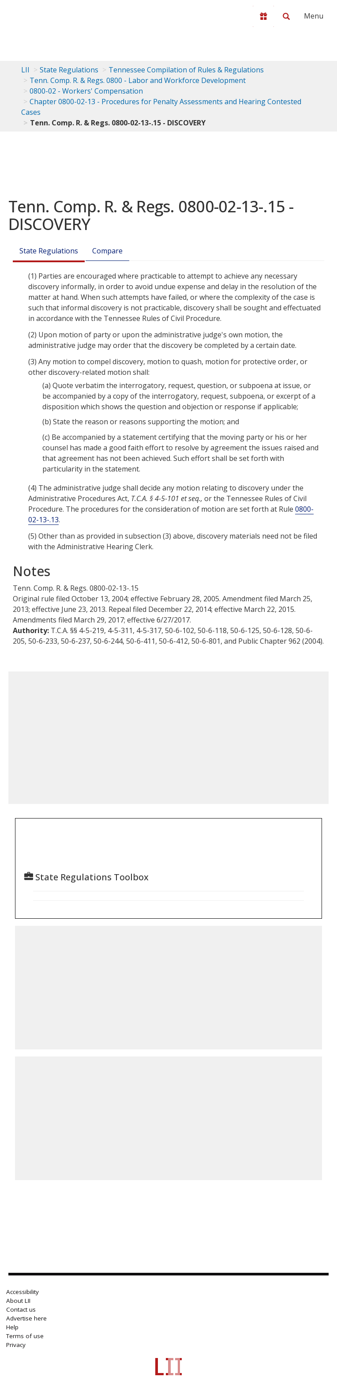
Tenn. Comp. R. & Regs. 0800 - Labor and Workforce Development (138, 80)
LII (25, 70)
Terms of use (25, 1336)
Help (12, 1327)
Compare (107, 251)
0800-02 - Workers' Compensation (86, 91)
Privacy (16, 1345)
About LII (18, 1301)
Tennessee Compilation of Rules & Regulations (186, 70)
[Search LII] (286, 16)
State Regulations (69, 70)
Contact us (21, 1309)
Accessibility (22, 1292)
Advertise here (26, 1318)
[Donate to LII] (263, 16)
